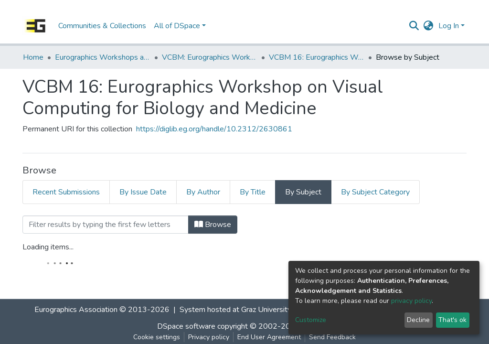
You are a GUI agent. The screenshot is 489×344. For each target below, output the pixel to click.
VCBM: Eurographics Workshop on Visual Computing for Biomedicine (209, 57)
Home (33, 57)
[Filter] (105, 224)
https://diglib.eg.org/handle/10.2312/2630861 (214, 129)
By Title (253, 192)
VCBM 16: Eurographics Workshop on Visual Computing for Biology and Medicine (316, 57)
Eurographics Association (75, 309)
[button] (428, 26)
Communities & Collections (102, 26)
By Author (203, 192)
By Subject (303, 192)
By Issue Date (143, 192)
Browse (212, 224)
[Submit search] (414, 26)
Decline (418, 319)
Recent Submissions (66, 192)
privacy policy (411, 300)
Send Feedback (332, 337)
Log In (448, 26)
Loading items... (48, 247)
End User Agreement (269, 337)
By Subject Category (375, 192)
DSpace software (186, 326)
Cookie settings (156, 337)
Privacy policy (208, 337)
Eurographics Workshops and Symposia (102, 57)
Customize (310, 319)
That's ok (452, 319)
